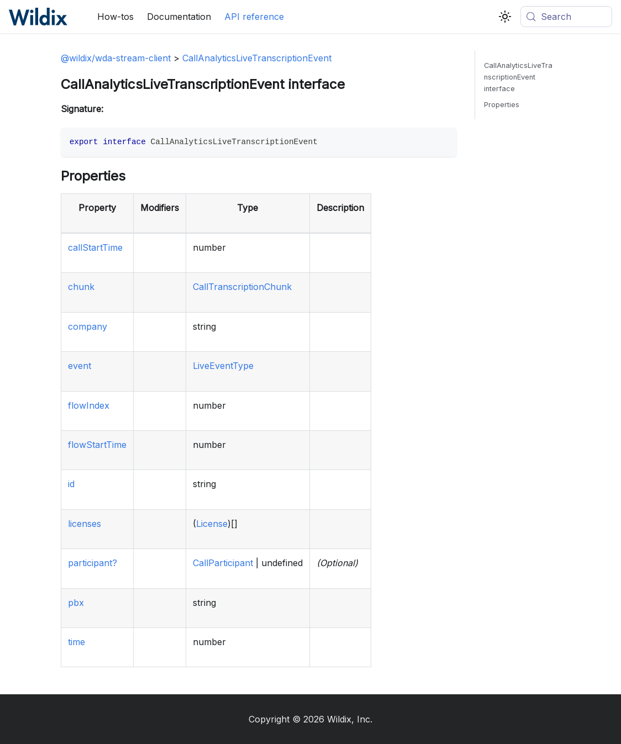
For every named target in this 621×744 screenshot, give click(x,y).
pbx (76, 602)
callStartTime (95, 247)
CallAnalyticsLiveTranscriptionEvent (256, 58)
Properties (501, 105)
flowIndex (88, 405)
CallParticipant (223, 562)
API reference (254, 16)
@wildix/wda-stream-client (116, 58)
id (71, 483)
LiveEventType (223, 365)
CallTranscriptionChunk (242, 286)
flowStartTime (97, 444)
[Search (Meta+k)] (566, 16)
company (87, 326)
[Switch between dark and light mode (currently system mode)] (505, 16)
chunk (81, 286)
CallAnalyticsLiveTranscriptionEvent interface (518, 77)
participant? (92, 562)
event (79, 365)
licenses (84, 523)
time (76, 641)
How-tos (115, 16)
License (212, 523)
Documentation (179, 16)
